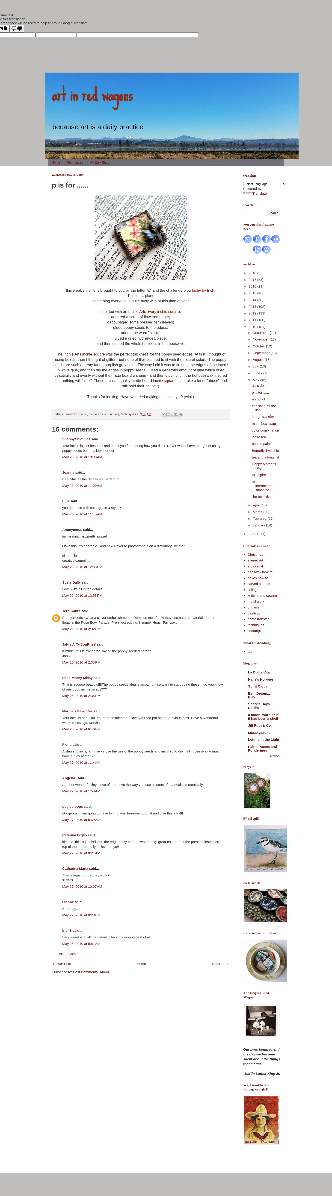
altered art (255, 560)
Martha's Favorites (77, 711)
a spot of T (260, 399)
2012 (253, 313)
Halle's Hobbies (261, 679)
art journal (255, 566)
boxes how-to (258, 578)
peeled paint (261, 444)
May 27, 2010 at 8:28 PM (81, 915)
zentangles (256, 631)
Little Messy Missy (77, 678)
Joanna (68, 472)
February (260, 518)
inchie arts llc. (98, 414)
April (257, 505)
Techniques (75, 162)
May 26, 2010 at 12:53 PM (82, 595)
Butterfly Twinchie (265, 451)
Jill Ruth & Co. (260, 725)
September (262, 353)
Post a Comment (70, 954)
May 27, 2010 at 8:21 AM (81, 853)
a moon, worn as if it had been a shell (263, 716)
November (261, 339)
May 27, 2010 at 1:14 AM (81, 762)
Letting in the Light (263, 739)
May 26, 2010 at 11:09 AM (82, 486)
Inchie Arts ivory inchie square (154, 311)
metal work (256, 601)
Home (56, 162)
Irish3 (66, 930)
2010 (253, 327)
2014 (253, 300)
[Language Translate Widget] (264, 184)
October (259, 346)
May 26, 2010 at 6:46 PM (81, 729)
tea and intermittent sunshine (262, 486)
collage (253, 590)
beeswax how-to (76, 414)
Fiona (66, 744)
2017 (253, 280)
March (258, 512)
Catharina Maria (75, 868)
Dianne (68, 902)
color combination (265, 430)
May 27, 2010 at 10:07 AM (82, 886)
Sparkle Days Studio (259, 706)
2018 (253, 273)
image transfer (263, 417)
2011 (253, 320)
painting (254, 613)
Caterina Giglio (74, 835)
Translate (255, 193)
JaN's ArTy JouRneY (79, 644)
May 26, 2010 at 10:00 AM (82, 457)
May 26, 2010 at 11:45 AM (82, 514)
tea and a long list (265, 457)
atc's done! (260, 386)
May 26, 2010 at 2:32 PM (81, 629)
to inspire (259, 475)
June (257, 373)
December (261, 333)
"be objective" (262, 497)
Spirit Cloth (257, 686)
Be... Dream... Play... (259, 695)
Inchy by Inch (203, 290)
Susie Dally (71, 582)
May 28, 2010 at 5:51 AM (81, 944)
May (256, 380)
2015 (253, 293)
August (258, 359)
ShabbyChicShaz (76, 439)
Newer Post (62, 964)
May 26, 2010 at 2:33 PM (81, 662)
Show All (275, 755)
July (256, 366)
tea (250, 651)
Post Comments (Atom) (91, 972)
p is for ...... (260, 392)
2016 (253, 286)
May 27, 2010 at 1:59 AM (81, 791)
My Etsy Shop (99, 162)
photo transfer (258, 619)
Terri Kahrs (71, 611)
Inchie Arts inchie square (84, 354)
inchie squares (165, 381)
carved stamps (259, 584)
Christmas (255, 554)
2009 (253, 534)
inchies (114, 414)
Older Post (220, 964)
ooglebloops (72, 806)
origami (253, 607)
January (259, 525)
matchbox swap (264, 424)
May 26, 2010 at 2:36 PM (81, 696)
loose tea (259, 437)
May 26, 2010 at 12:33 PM (82, 567)
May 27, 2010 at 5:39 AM (81, 820)
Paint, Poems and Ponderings (262, 748)
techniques (128, 414)
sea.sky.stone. (259, 733)
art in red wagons (92, 94)
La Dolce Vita (259, 672)
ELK (65, 501)
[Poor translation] (16, 28)
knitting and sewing (262, 595)
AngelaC (69, 778)
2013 (253, 307)
